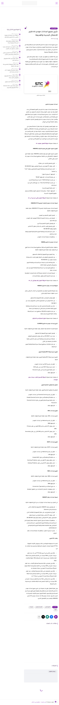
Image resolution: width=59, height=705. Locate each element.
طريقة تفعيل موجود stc (42, 143)
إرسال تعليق (52, 671)
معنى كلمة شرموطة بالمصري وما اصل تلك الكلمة (10, 65)
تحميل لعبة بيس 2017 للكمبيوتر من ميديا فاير (11, 59)
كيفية (56, 609)
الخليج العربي (54, 28)
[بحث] (2, 3)
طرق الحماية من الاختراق (39, 318)
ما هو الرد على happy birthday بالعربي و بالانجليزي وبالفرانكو (11, 36)
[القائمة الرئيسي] (57, 3)
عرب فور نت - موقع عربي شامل (39, 702)
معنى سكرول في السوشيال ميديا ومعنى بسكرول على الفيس (10, 47)
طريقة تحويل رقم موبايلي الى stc (37, 280)
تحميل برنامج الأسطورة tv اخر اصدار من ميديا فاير (11, 71)
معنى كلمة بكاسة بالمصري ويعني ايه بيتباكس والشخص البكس (10, 53)
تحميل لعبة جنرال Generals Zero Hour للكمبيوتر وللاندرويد (10, 86)
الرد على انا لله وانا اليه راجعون (11, 81)
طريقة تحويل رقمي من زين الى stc (37, 198)
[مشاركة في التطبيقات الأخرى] (39, 617)
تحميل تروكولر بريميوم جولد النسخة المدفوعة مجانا (12, 42)
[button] (51, 617)
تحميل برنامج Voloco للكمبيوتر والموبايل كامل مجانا (11, 77)
